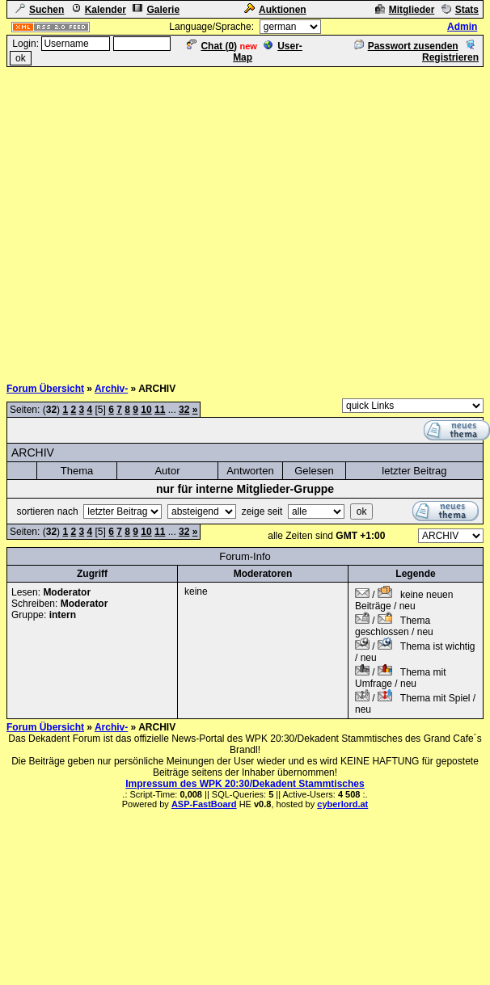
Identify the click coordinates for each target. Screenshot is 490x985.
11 (159, 409)
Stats (460, 9)
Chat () (212, 46)
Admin (462, 26)
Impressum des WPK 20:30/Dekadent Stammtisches (244, 783)
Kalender (98, 9)
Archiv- (111, 388)
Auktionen (275, 9)
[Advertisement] (151, 220)
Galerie (156, 9)
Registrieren (450, 51)
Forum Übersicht (45, 388)
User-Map (267, 51)
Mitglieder (405, 9)
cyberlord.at (342, 804)
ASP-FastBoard (204, 804)
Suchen (39, 9)
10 (146, 409)
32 (184, 409)
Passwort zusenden (406, 46)
